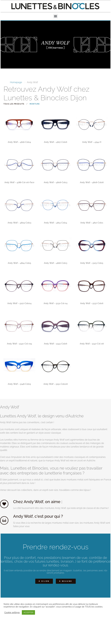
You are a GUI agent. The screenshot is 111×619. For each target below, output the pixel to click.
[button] (55, 16)
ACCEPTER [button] (28, 612)
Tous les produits (13, 104)
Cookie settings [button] (12, 612)
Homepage (16, 82)
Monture (35, 104)
